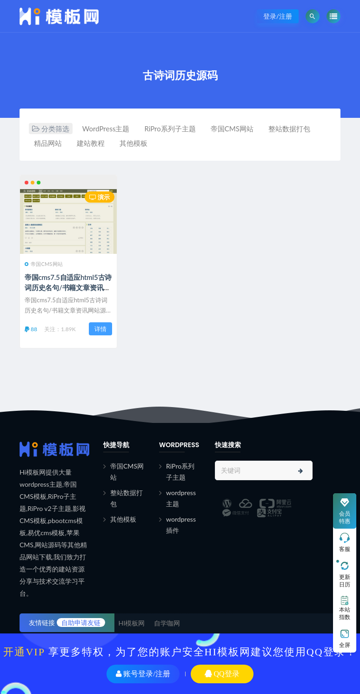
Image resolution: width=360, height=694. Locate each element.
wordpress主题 (181, 498)
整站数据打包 (289, 128)
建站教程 (91, 143)
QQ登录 (222, 674)
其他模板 (133, 143)
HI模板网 (132, 623)
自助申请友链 (80, 622)
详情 (100, 329)
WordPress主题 (106, 128)
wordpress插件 (181, 524)
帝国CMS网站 (232, 128)
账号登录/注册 (143, 674)
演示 (99, 197)
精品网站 (48, 143)
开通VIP (24, 652)
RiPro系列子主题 (169, 128)
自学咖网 (167, 623)
